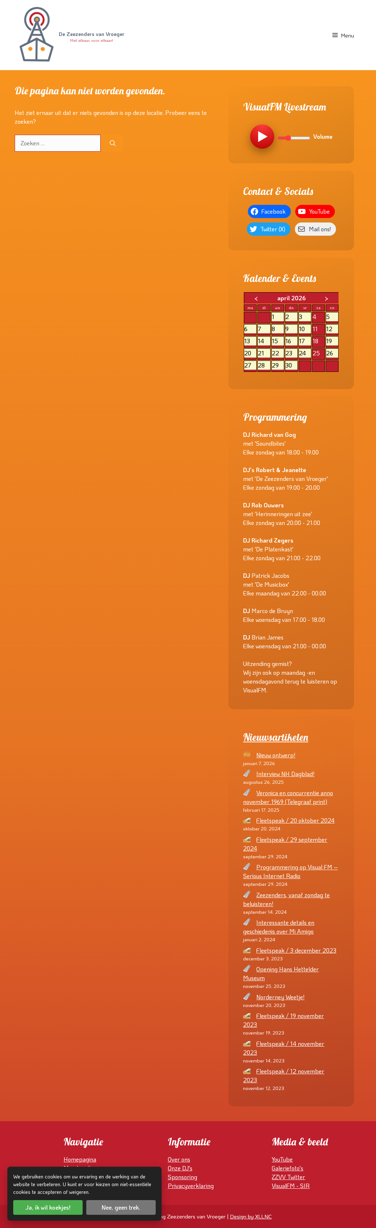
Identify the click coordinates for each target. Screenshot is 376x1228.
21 (264, 353)
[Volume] (293, 138)
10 (305, 329)
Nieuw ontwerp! (275, 755)
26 (332, 353)
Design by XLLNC (251, 1216)
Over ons (179, 1159)
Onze (175, 1168)
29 (278, 365)
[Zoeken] (112, 143)
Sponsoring (182, 1177)
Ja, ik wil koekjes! (47, 1207)
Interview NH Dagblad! (285, 774)
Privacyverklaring (191, 1185)
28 (264, 365)
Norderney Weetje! (280, 997)
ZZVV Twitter (288, 1177)
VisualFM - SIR (291, 1185)
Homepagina (80, 1159)
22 (278, 353)
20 (250, 353)
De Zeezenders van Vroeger (91, 34)
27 (250, 365)
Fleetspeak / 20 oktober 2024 (295, 820)
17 (305, 341)
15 (278, 341)
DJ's (187, 1168)
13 (250, 341)
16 (291, 341)
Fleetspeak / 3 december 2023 (296, 950)
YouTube (282, 1159)
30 (291, 365)
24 (305, 353)
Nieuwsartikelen (275, 737)
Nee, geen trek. (121, 1207)
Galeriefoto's (287, 1168)
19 (332, 341)
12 (332, 329)
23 (291, 353)
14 (264, 341)
